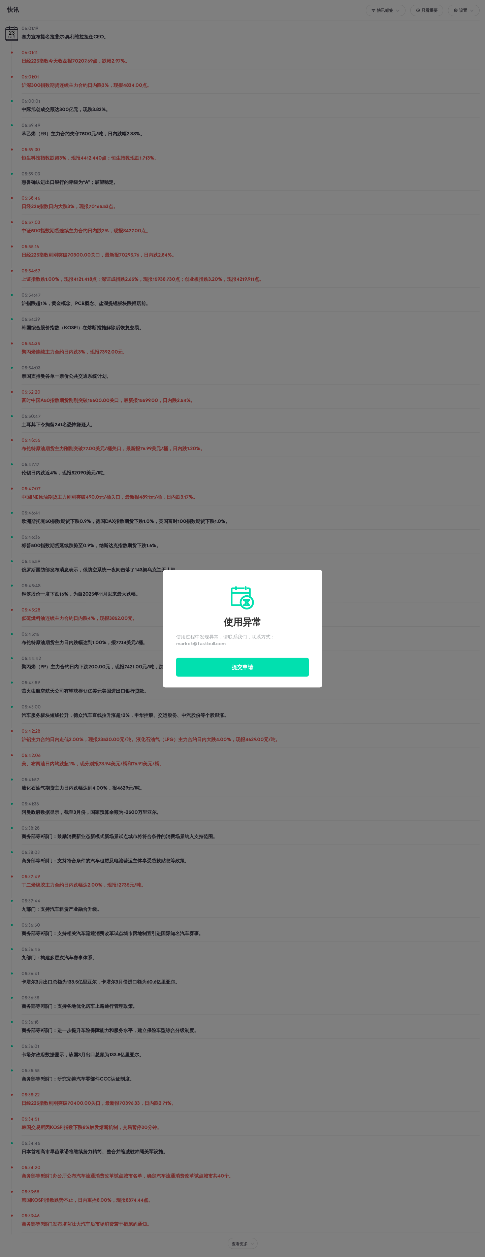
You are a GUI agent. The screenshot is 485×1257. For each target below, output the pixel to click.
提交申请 (242, 667)
